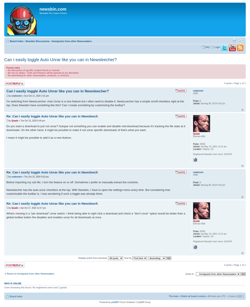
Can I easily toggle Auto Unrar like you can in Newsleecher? (60, 59)
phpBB (114, 302)
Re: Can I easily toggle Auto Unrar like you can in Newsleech (52, 116)
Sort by (135, 258)
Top (242, 110)
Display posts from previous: (100, 258)
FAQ (207, 47)
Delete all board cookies (193, 296)
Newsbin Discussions (37, 41)
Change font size (240, 40)
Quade (14, 121)
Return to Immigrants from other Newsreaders (30, 273)
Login (217, 47)
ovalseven (16, 96)
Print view (234, 40)
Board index (17, 41)
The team (173, 296)
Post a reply (14, 83)
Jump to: (189, 274)
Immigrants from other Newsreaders (72, 41)
